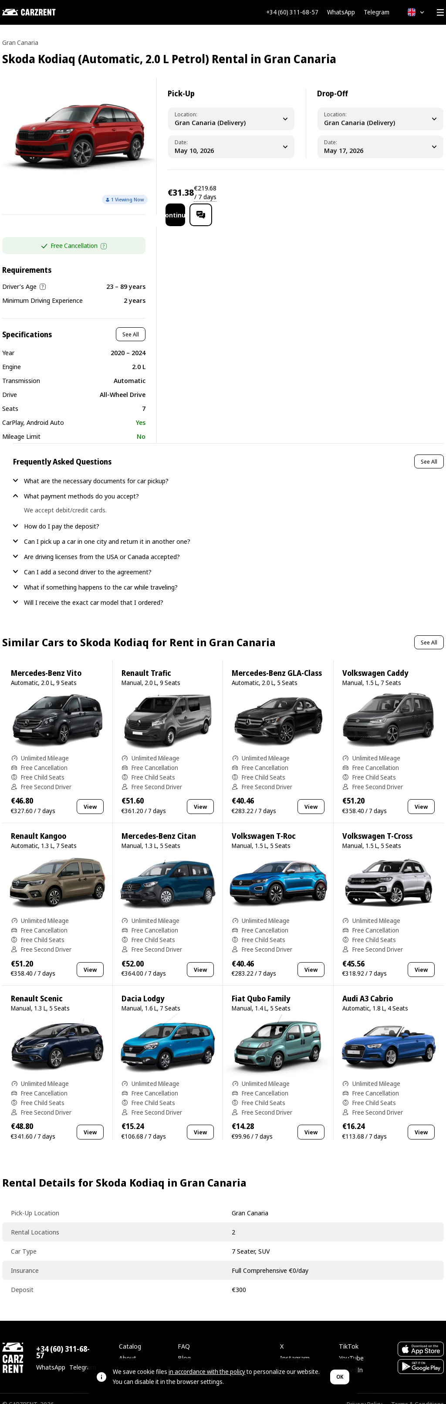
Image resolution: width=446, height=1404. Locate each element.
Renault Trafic (146, 662)
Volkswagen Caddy (375, 662)
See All (130, 323)
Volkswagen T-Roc (264, 825)
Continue (367, 192)
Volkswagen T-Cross (377, 825)
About (127, 1346)
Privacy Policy (364, 1393)
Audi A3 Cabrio (367, 987)
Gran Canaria (20, 42)
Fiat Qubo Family (261, 987)
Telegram (376, 12)
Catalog (130, 1334)
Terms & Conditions (417, 1393)
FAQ (184, 1334)
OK (339, 1376)
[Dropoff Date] (380, 147)
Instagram (295, 1346)
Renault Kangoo (38, 825)
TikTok (348, 1334)
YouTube (351, 1346)
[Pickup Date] (231, 147)
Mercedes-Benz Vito (46, 662)
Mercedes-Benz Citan (159, 825)
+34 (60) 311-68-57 (292, 12)
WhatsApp (341, 12)
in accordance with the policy (207, 1371)
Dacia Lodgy (143, 987)
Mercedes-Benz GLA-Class (277, 662)
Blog (184, 1346)
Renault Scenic (37, 987)
